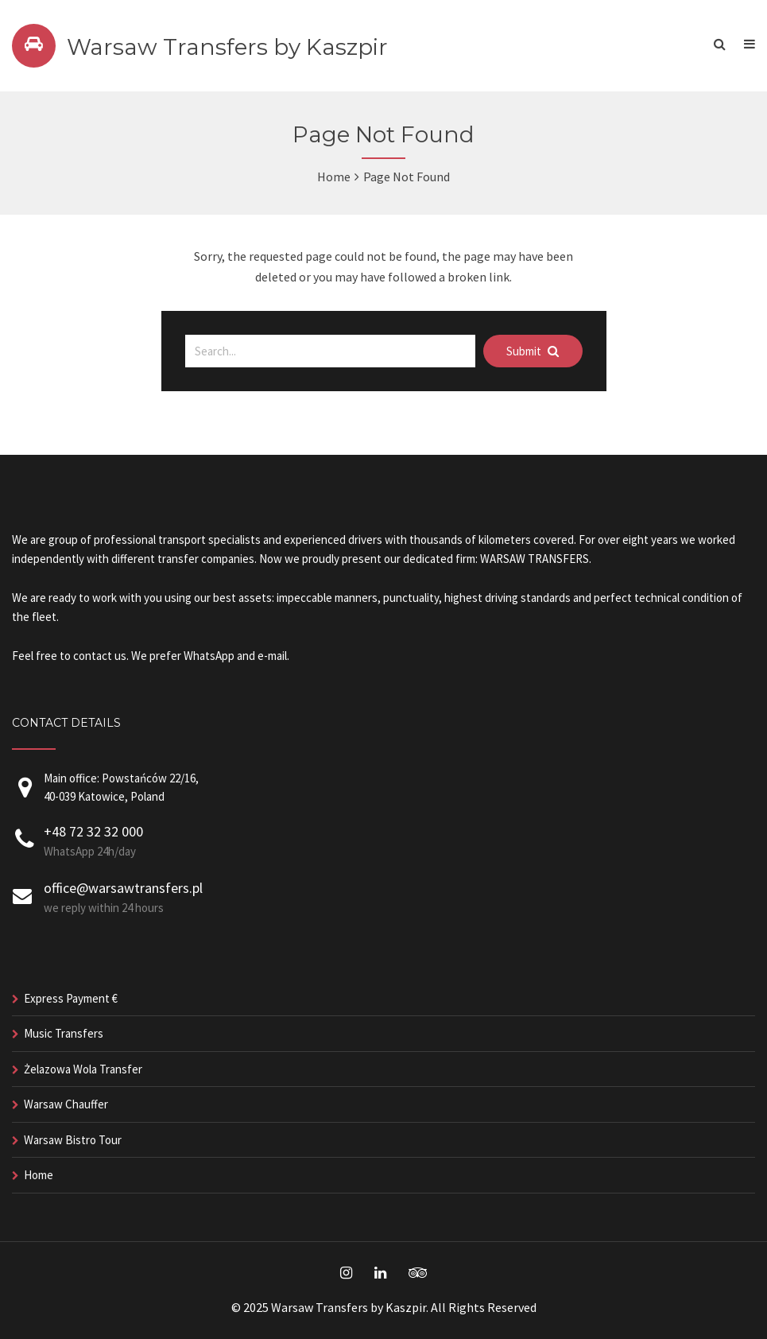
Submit (532, 351)
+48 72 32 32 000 (93, 831)
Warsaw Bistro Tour (73, 1139)
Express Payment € (71, 998)
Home (334, 176)
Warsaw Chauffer (66, 1104)
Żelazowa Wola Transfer (83, 1069)
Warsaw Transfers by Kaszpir (227, 46)
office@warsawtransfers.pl (123, 888)
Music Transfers (63, 1033)
